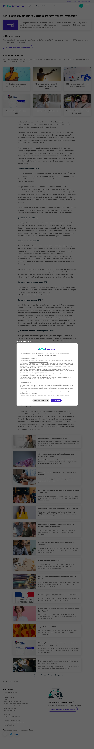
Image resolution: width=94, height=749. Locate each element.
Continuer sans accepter (25, 341)
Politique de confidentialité (44, 395)
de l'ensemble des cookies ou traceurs (38, 362)
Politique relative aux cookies (62, 395)
